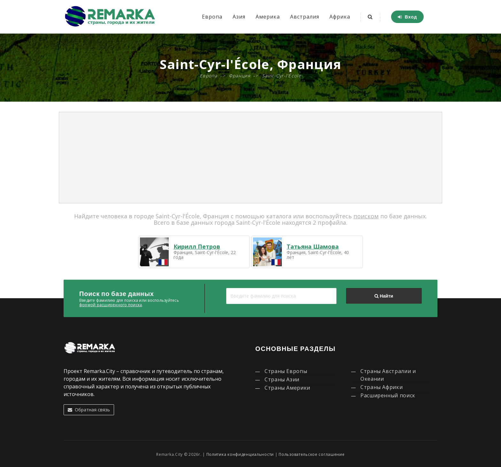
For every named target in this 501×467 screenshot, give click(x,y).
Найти (383, 296)
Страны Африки (381, 387)
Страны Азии (282, 379)
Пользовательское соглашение (311, 454)
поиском (366, 216)
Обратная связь (89, 410)
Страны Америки (287, 387)
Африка (339, 16)
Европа (212, 16)
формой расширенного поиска (110, 304)
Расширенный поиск (387, 395)
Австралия (304, 16)
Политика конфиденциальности (240, 454)
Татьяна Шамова (313, 246)
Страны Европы (286, 371)
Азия (239, 16)
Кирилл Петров (196, 246)
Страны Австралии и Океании (388, 375)
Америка (268, 16)
